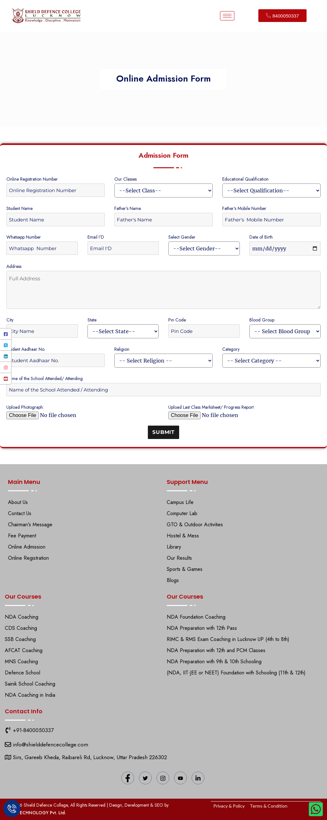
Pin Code (177, 320)
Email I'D (95, 237)
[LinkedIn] (5, 356)
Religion (121, 349)
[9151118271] (8, 730)
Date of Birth (261, 237)
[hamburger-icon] (227, 15)
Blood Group (261, 320)
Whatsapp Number (23, 237)
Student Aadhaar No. (25, 349)
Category (231, 349)
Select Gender (181, 237)
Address (13, 266)
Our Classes (125, 179)
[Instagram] (5, 367)
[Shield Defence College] (8, 744)
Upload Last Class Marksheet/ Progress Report (211, 407)
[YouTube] (5, 378)
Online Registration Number (32, 179)
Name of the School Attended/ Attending (44, 378)
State (91, 320)
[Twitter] (5, 345)
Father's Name (127, 208)
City (9, 320)
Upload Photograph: (25, 407)
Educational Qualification (245, 179)
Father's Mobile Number (244, 208)
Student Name (19, 208)
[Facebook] (5, 334)
